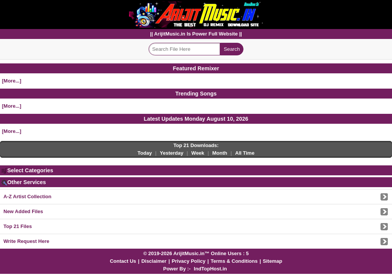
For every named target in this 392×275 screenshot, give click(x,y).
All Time (244, 153)
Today (144, 153)
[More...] (11, 81)
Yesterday (171, 153)
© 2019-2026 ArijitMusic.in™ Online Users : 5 (196, 253)
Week (197, 153)
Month (219, 153)
